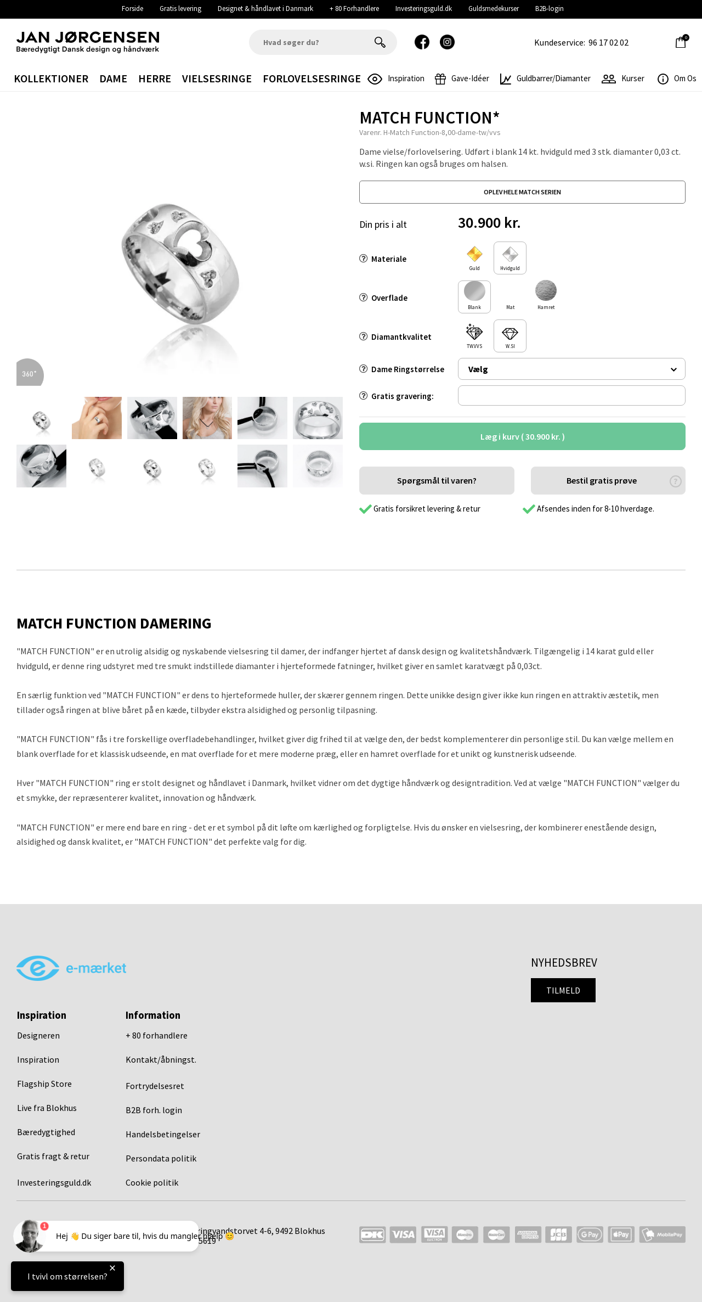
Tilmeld (563, 990)
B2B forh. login (154, 1109)
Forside (132, 8)
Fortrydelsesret (155, 1085)
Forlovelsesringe (312, 78)
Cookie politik (152, 1182)
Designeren (38, 1035)
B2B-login (549, 8)
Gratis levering (180, 8)
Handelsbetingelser (163, 1134)
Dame (113, 78)
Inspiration (38, 1059)
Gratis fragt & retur (53, 1156)
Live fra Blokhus (47, 1107)
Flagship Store (44, 1083)
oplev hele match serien (522, 192)
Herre (154, 78)
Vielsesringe (217, 78)
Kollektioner (51, 78)
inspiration (395, 78)
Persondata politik (161, 1158)
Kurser (623, 78)
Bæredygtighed (46, 1131)
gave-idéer (462, 78)
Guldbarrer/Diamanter (545, 78)
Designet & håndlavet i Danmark (265, 8)
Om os (677, 78)
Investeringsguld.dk (423, 8)
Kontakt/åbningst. (161, 1059)
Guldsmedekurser (493, 8)
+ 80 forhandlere (157, 1035)
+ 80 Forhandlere (354, 8)
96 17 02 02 (608, 42)
